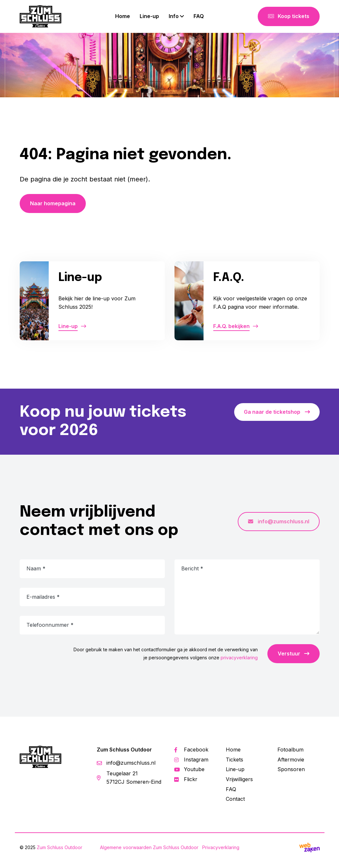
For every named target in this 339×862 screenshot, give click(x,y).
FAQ (199, 16)
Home (122, 16)
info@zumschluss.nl (278, 521)
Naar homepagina (52, 203)
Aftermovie (290, 759)
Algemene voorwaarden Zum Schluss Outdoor (149, 847)
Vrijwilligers (239, 779)
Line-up (149, 16)
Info (174, 16)
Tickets (234, 759)
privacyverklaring (239, 657)
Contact (235, 799)
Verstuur (293, 653)
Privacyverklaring (220, 847)
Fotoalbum (290, 749)
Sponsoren (291, 769)
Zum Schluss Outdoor (59, 847)
